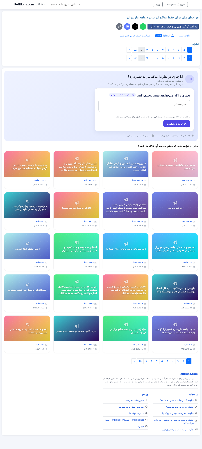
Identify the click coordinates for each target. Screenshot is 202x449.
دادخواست (184, 35)
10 (140, 361)
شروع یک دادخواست (175, 4)
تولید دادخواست (177, 123)
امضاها (164, 35)
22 (135, 49)
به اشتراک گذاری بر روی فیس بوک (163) (172, 26)
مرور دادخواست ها (59, 4)
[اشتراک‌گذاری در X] (135, 26)
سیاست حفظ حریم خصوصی (135, 35)
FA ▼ (41, 4)
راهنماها (193, 394)
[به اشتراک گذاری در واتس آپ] (143, 26)
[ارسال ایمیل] (127, 26)
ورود (158, 4)
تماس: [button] (74, 4)
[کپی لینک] (119, 26)
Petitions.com (24, 4)
